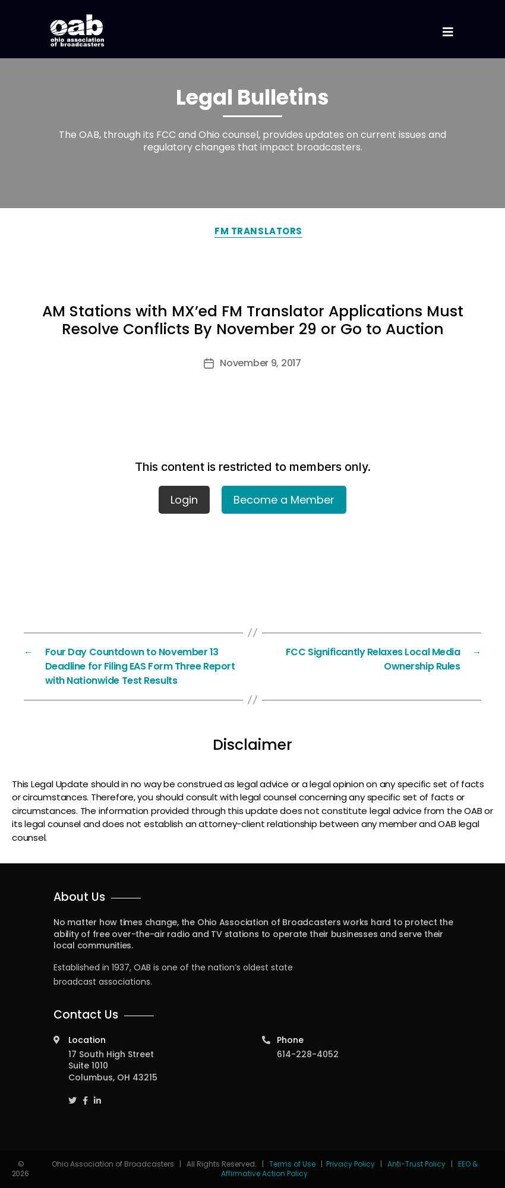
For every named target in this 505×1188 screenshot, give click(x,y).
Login (184, 499)
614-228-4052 (308, 1054)
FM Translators (258, 231)
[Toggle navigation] (447, 32)
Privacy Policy (350, 1164)
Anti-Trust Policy (416, 1164)
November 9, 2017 (260, 363)
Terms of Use (293, 1164)
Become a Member (283, 499)
